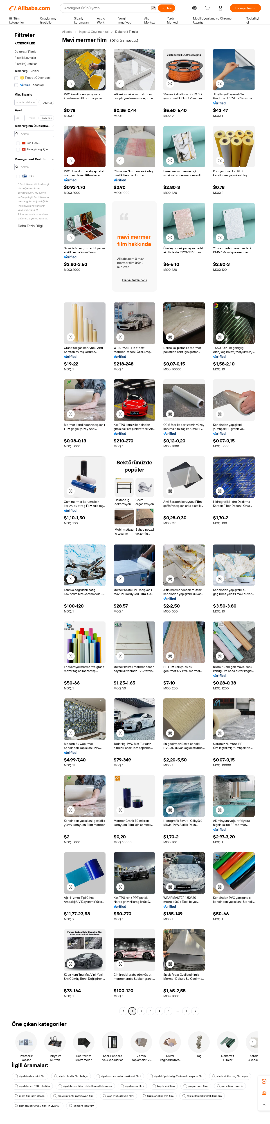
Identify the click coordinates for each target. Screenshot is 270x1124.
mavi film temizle (230, 1086)
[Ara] (166, 8)
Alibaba (67, 31)
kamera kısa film (81, 1106)
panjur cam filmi (195, 1086)
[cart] (208, 9)
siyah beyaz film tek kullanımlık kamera (85, 1086)
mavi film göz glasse (30, 1096)
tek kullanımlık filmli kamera (202, 1096)
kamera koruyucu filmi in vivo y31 (38, 1106)
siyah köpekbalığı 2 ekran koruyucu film (176, 1076)
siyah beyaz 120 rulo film (32, 1086)
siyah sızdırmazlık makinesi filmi (119, 1076)
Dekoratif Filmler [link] (126, 31)
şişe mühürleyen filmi (118, 1096)
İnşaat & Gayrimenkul (93, 31)
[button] (153, 8)
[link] (264, 1081)
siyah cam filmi (132, 1086)
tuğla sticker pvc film (158, 1096)
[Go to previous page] (123, 1011)
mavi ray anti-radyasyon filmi (73, 1096)
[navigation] (34, 522)
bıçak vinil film (164, 1086)
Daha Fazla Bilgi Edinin (30, 228)
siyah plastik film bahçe (71, 1076)
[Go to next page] (195, 1011)
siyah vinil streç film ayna (230, 1076)
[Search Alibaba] (105, 8)
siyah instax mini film (30, 1076)
